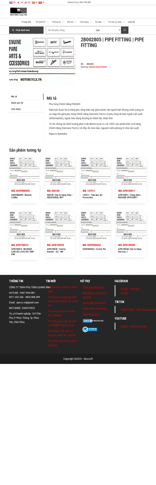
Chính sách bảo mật (93, 287)
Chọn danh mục (23, 30)
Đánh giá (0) (17, 102)
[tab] (26, 97)
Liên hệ (131, 22)
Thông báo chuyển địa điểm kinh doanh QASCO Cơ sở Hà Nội (63, 301)
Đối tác (70, 22)
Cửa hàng (84, 22)
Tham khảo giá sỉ (91, 314)
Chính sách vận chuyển (95, 308)
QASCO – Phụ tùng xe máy (134, 326)
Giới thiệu (16, 109)
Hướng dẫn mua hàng (94, 302)
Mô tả (14, 96)
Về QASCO (40, 22)
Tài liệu (98, 22)
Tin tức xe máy (115, 22)
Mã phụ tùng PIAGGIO (98, 67)
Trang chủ (26, 22)
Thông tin (56, 22)
